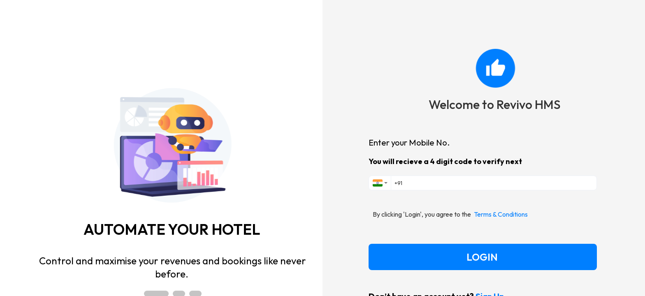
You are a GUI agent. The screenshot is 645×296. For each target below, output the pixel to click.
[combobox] (380, 183)
